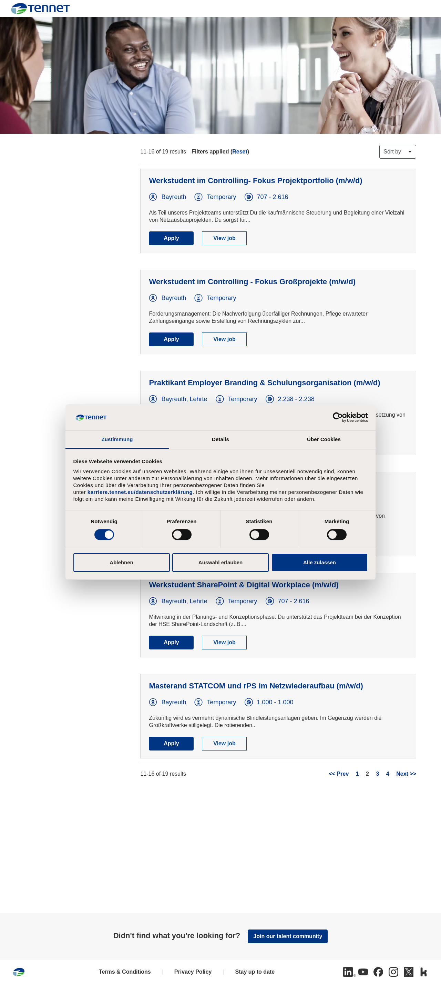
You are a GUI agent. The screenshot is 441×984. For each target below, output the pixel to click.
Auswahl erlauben (220, 562)
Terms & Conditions (125, 972)
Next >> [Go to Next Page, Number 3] (406, 774)
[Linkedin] (348, 972)
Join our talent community (287, 936)
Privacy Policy (193, 972)
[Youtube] (363, 972)
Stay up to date (255, 972)
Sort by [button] (392, 152)
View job (224, 238)
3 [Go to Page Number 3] (377, 774)
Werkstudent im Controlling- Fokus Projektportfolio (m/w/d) (255, 180)
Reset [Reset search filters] (239, 152)
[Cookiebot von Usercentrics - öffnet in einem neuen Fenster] (338, 417)
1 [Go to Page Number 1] (357, 774)
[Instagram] (393, 972)
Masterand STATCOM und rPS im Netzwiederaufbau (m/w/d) (256, 686)
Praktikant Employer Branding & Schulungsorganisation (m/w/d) (264, 382)
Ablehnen (121, 562)
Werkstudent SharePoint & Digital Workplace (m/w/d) (244, 584)
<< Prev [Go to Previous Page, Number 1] (339, 774)
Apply (171, 238)
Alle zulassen (319, 562)
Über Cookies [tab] (324, 439)
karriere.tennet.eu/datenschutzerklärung (140, 492)
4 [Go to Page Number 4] (387, 774)
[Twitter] (408, 972)
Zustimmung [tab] (117, 439)
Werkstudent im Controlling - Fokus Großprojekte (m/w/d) (252, 281)
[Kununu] (424, 972)
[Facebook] (378, 972)
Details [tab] (220, 439)
